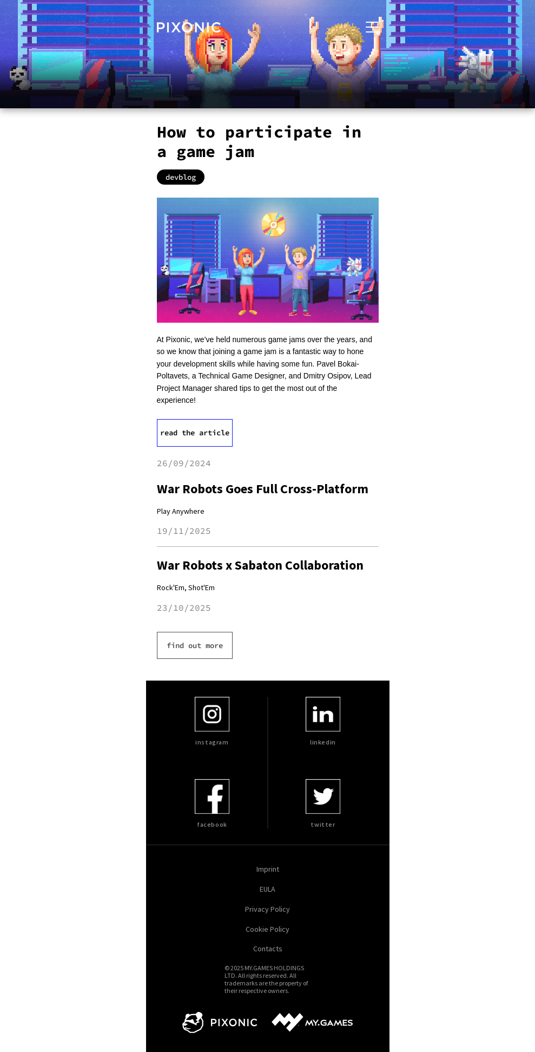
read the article (194, 432)
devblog (181, 177)
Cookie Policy (267, 929)
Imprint (267, 869)
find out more (195, 645)
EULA (267, 889)
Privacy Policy (267, 909)
